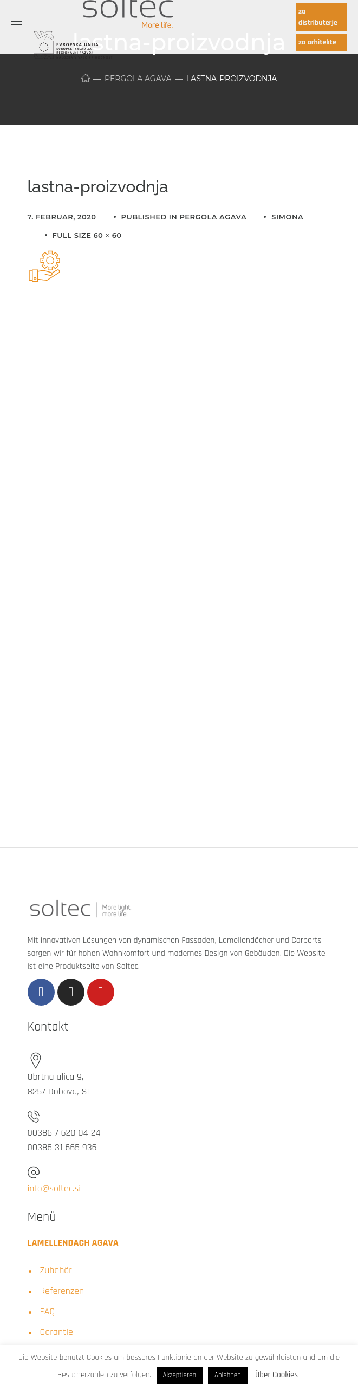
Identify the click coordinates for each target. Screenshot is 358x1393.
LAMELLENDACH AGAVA (73, 1242)
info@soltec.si (54, 1188)
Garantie (56, 1332)
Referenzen (62, 1291)
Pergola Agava (138, 78)
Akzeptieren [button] (179, 1375)
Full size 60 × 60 (87, 235)
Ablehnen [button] (227, 1375)
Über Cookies (276, 1375)
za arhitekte (317, 42)
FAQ (47, 1311)
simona (287, 216)
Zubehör (56, 1270)
